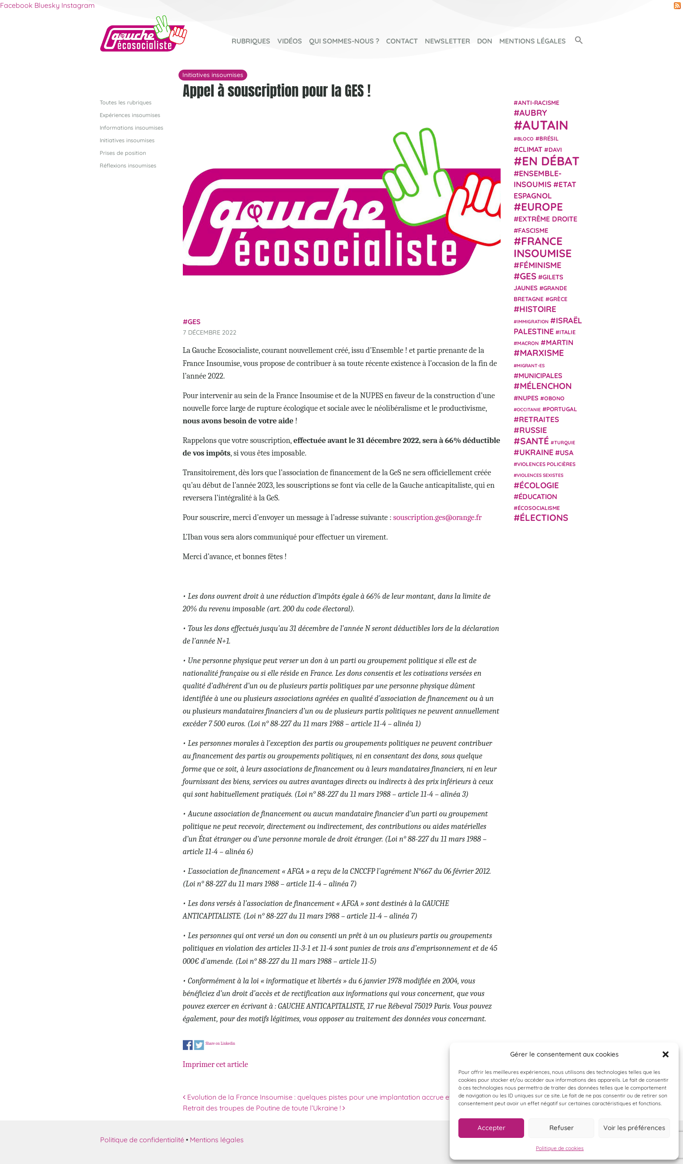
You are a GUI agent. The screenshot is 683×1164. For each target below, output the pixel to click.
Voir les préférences (634, 1128)
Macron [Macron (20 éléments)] (528, 343)
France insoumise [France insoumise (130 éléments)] (543, 246)
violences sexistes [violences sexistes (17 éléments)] (540, 475)
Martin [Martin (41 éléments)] (559, 342)
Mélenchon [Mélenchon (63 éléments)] (546, 385)
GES (194, 321)
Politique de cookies (560, 1148)
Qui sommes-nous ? (344, 41)
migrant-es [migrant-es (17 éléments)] (531, 365)
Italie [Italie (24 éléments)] (567, 332)
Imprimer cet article (215, 1064)
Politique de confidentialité (142, 1139)
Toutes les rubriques (125, 101)
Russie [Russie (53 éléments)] (533, 430)
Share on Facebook (188, 1045)
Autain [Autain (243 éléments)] (545, 125)
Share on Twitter (199, 1045)
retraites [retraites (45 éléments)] (539, 419)
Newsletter (447, 41)
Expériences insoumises (130, 114)
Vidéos (289, 41)
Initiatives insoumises (127, 139)
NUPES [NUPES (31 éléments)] (528, 397)
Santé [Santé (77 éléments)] (534, 440)
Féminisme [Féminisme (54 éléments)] (540, 265)
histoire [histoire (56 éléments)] (537, 309)
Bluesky (47, 5)
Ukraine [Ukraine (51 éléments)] (536, 452)
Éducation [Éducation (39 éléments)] (537, 496)
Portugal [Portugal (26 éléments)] (561, 408)
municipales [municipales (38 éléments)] (540, 375)
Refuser (561, 1128)
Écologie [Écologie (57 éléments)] (539, 485)
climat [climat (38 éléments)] (530, 148)
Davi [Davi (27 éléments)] (555, 149)
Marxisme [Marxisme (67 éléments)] (542, 352)
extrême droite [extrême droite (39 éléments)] (547, 219)
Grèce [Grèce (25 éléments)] (558, 298)
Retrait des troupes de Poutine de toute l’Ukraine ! (264, 1108)
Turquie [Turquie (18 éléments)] (564, 442)
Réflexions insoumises (128, 165)
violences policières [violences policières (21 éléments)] (546, 464)
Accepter (491, 1128)
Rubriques (251, 41)
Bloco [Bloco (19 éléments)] (525, 139)
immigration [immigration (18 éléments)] (532, 321)
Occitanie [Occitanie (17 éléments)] (529, 409)
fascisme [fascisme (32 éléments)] (533, 230)
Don (484, 41)
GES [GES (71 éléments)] (528, 275)
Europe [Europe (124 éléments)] (542, 206)
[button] (665, 1054)
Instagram (78, 5)
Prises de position (123, 152)
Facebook (16, 5)
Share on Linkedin (220, 1043)
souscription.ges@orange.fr (437, 517)
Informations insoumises (131, 127)
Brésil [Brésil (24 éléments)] (549, 138)
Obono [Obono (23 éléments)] (554, 397)
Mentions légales (532, 41)
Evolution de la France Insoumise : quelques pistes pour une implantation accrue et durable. (331, 1096)
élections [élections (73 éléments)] (544, 517)
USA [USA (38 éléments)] (566, 452)
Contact (402, 41)
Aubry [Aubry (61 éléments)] (533, 112)
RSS (677, 5)
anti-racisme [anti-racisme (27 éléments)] (538, 102)
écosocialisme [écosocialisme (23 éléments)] (539, 507)
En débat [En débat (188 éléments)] (550, 160)
